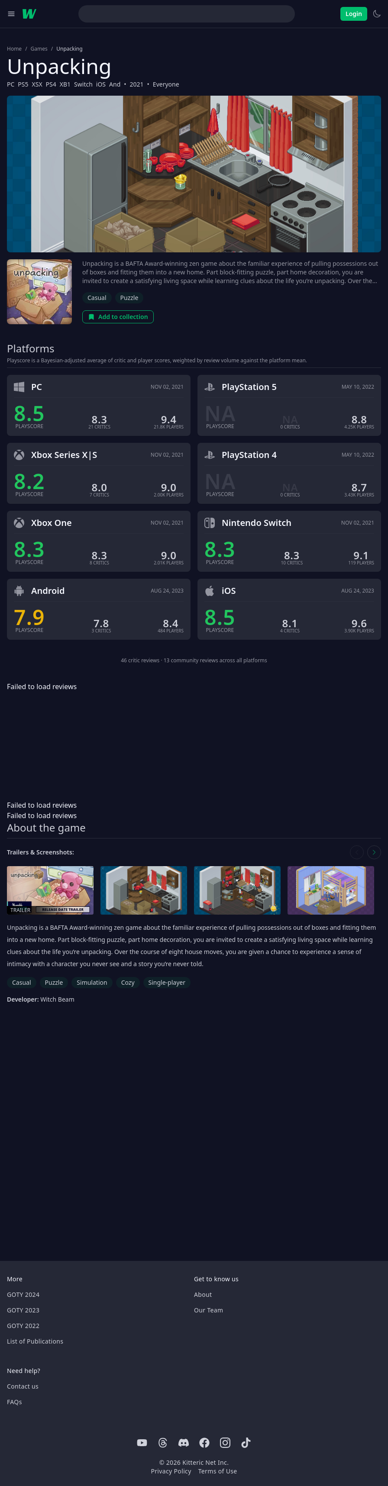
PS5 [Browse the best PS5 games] (23, 84)
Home (14, 48)
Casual (97, 297)
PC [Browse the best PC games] (10, 84)
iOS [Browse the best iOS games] (101, 84)
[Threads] (163, 1443)
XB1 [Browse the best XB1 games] (65, 84)
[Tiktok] (246, 1443)
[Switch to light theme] (376, 14)
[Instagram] (225, 1443)
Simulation (92, 982)
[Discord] (183, 1443)
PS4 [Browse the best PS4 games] (51, 84)
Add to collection (118, 317)
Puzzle (129, 297)
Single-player (167, 982)
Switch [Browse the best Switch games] (83, 84)
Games (39, 48)
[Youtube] (142, 1443)
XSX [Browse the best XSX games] (37, 84)
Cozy (128, 982)
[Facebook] (204, 1443)
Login (354, 14)
